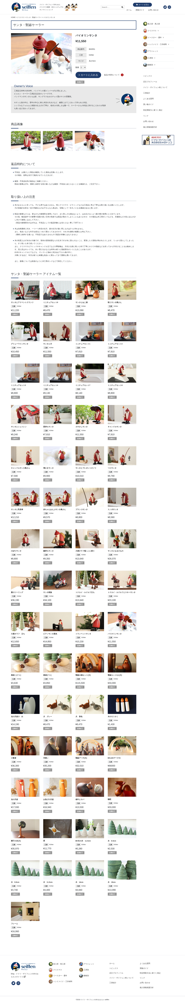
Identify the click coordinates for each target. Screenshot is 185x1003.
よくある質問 (148, 99)
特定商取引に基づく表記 (152, 110)
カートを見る (143, 5)
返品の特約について (112, 75)
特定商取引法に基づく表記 (150, 973)
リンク (145, 116)
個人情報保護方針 (150, 127)
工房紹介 (146, 93)
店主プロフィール (150, 82)
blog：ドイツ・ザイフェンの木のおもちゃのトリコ (24, 975)
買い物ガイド (148, 104)
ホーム (129, 10)
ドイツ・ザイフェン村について (155, 87)
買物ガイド (140, 10)
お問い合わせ (153, 10)
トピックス (147, 76)
